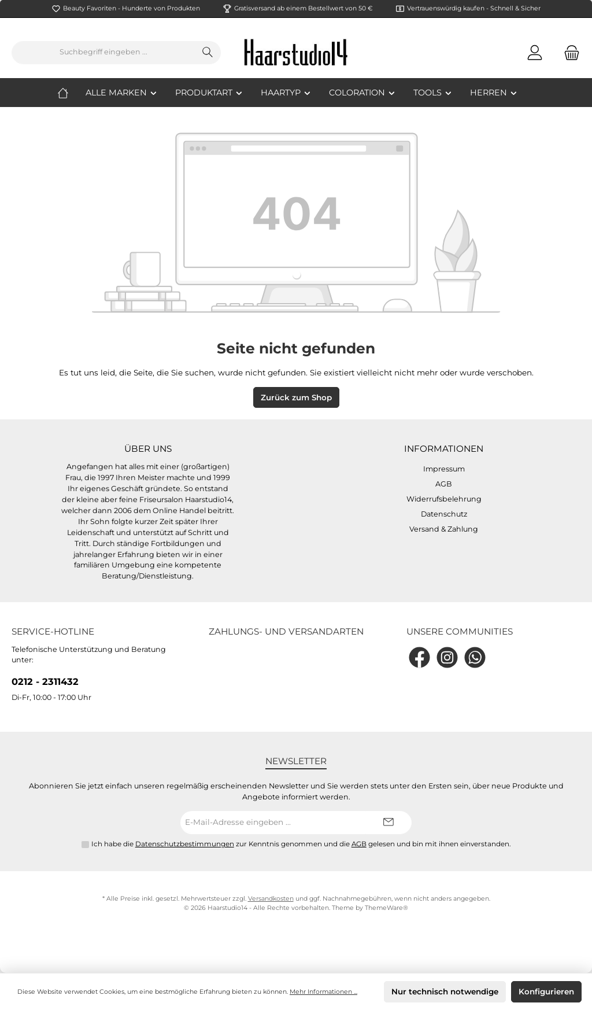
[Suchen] (208, 52)
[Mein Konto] (534, 52)
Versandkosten (271, 898)
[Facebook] (419, 657)
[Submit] (388, 822)
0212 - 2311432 (45, 681)
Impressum (444, 469)
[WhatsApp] (475, 657)
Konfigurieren (546, 991)
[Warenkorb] (568, 52)
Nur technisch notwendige (444, 991)
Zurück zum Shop (296, 397)
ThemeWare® (386, 908)
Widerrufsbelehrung (444, 499)
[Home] (71, 92)
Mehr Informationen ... (323, 992)
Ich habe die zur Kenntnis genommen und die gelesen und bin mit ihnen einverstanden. (301, 844)
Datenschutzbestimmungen (184, 844)
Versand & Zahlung (443, 529)
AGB (443, 484)
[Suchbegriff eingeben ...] (103, 52)
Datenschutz (444, 514)
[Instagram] (447, 657)
